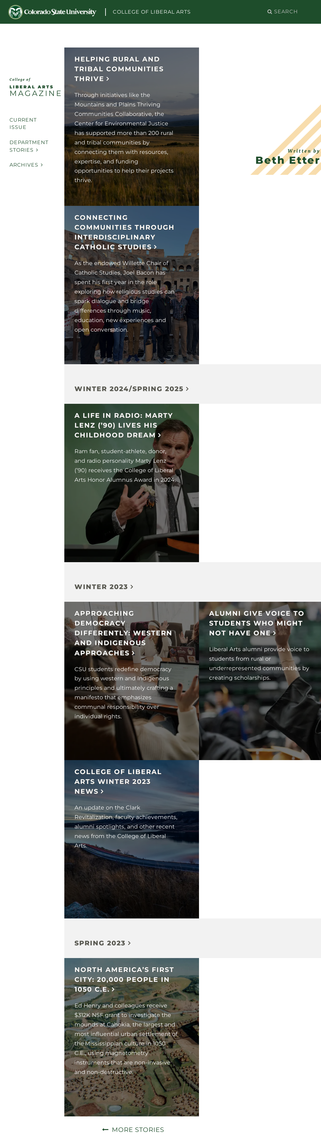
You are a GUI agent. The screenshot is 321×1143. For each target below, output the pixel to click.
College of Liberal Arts (152, 12)
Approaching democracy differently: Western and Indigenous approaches (123, 633)
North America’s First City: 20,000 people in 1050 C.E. (124, 979)
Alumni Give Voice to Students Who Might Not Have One (257, 623)
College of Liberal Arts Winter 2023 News (118, 781)
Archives (26, 165)
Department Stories (29, 146)
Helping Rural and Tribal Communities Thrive (119, 69)
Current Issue (23, 123)
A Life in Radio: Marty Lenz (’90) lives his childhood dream (123, 425)
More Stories (138, 1129)
